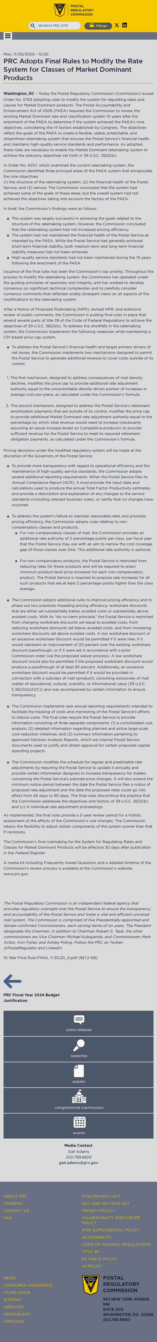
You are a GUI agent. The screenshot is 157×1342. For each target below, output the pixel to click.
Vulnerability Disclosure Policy (111, 1220)
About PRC (15, 1196)
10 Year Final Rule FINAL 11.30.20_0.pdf (40, 958)
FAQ (8, 1218)
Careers (13, 1203)
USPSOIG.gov (17, 1314)
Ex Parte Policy (100, 1259)
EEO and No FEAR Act (105, 1203)
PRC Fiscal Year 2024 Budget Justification (32, 995)
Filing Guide (17, 1292)
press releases (79, 1030)
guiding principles (27, 282)
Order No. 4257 (22, 165)
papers (79, 1081)
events (79, 1133)
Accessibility (96, 1237)
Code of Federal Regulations (116, 1244)
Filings (98, 25)
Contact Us (16, 1211)
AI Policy (92, 1266)
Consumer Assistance (28, 1285)
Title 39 (90, 1252)
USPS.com (14, 1307)
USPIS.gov (14, 1321)
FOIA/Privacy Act (101, 1196)
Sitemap (12, 1300)
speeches (79, 1056)
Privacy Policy (98, 1211)
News (10, 1278)
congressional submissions (79, 1107)
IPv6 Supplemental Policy (110, 1230)
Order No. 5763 (18, 99)
